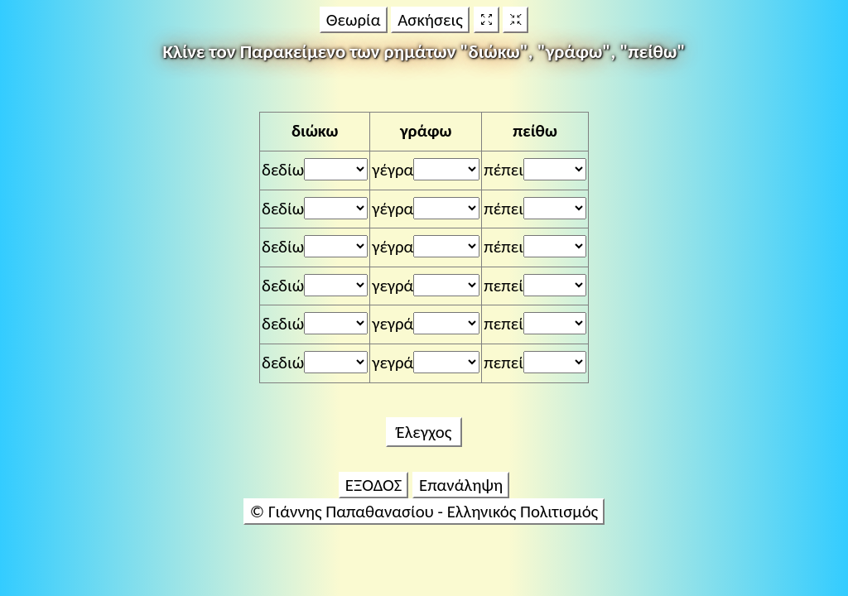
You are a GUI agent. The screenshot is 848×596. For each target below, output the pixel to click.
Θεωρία (353, 20)
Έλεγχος (424, 432)
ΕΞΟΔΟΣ (373, 485)
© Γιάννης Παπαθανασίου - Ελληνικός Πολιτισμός (424, 511)
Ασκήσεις (430, 20)
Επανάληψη (461, 485)
